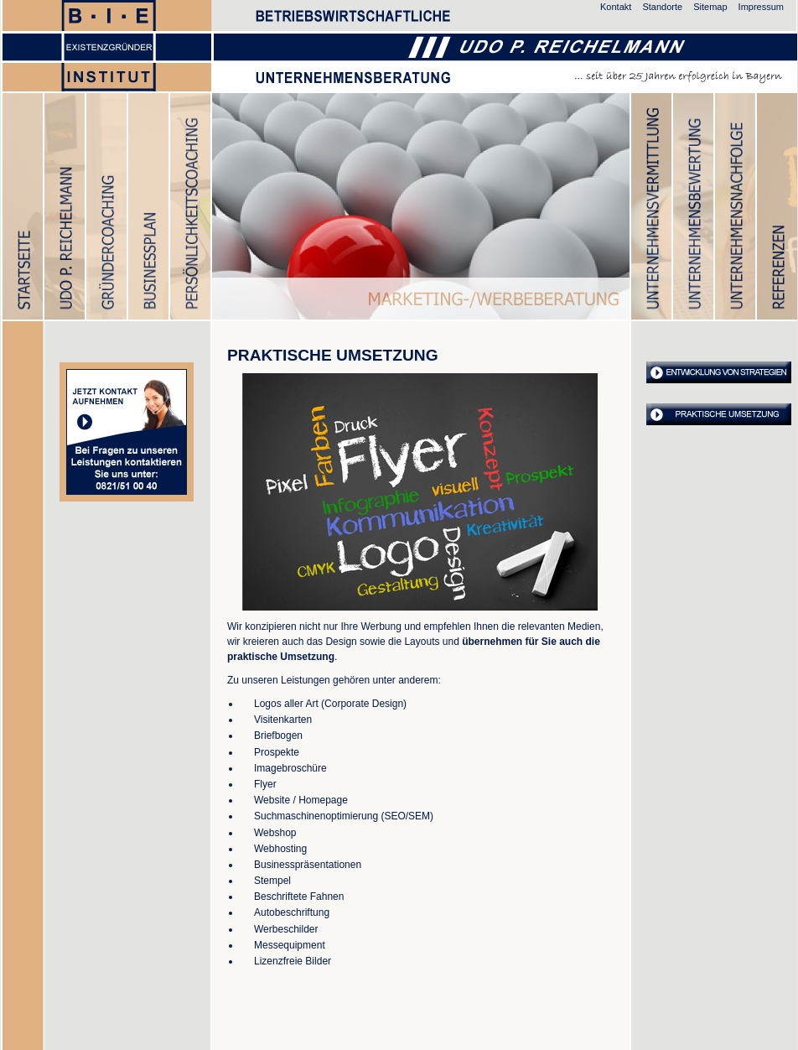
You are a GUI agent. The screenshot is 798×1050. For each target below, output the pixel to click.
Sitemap (710, 7)
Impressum (761, 7)
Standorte (662, 7)
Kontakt (615, 7)
